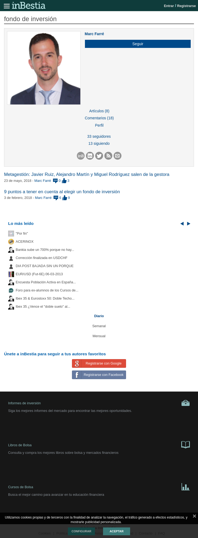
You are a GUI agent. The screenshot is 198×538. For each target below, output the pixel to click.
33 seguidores (99, 136)
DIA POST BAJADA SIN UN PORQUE (45, 266)
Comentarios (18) (99, 118)
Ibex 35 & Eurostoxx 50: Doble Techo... (45, 298)
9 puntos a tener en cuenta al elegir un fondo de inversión (62, 191)
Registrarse (186, 6)
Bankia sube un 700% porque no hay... (45, 250)
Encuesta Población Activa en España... (46, 282)
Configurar (81, 531)
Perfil (99, 125)
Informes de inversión (99, 403)
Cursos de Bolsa (99, 486)
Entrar (169, 6)
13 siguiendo (99, 143)
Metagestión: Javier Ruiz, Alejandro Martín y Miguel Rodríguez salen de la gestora (86, 174)
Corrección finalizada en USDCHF (41, 258)
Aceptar (116, 531)
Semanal (99, 326)
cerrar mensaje (194, 517)
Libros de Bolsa (99, 444)
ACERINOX (25, 242)
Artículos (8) (99, 111)
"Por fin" (22, 233)
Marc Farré (94, 34)
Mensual (99, 336)
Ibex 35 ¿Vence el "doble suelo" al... (43, 307)
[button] (136, 44)
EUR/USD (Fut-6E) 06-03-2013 (39, 274)
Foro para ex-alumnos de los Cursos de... (47, 290)
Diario (99, 316)
